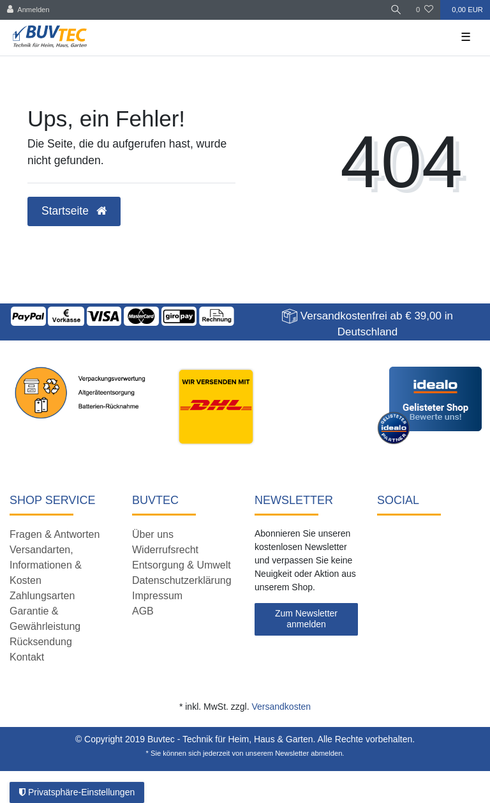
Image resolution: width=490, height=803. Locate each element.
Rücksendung (41, 641)
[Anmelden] (28, 10)
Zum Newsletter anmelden (306, 619)
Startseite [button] (74, 210)
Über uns (153, 534)
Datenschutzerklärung (182, 580)
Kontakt (27, 657)
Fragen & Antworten (55, 534)
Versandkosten (281, 706)
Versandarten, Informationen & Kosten (46, 565)
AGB (143, 611)
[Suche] (396, 10)
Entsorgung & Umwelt (181, 565)
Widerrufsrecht (165, 549)
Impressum (157, 595)
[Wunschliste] (424, 10)
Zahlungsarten (42, 595)
